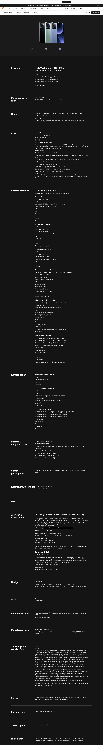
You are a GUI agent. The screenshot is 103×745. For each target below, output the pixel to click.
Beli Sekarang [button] (96, 12)
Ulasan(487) (34, 12)
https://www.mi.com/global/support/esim (58, 528)
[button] (98, 2)
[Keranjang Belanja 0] (93, 8)
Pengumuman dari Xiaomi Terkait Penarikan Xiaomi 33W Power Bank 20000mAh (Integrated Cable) (49, 5)
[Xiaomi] (3, 8)
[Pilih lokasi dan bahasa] (50, 2)
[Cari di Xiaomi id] (88, 8)
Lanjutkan (67, 2)
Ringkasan (18, 12)
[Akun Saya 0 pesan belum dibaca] (98, 8)
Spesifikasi (26, 12)
